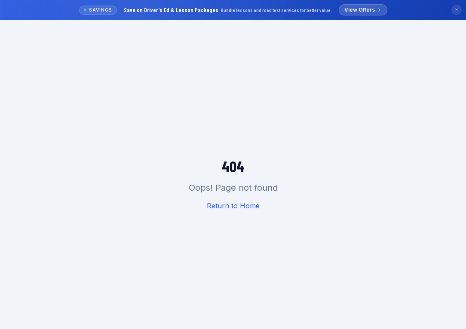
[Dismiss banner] (456, 10)
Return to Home (233, 205)
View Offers (363, 9)
